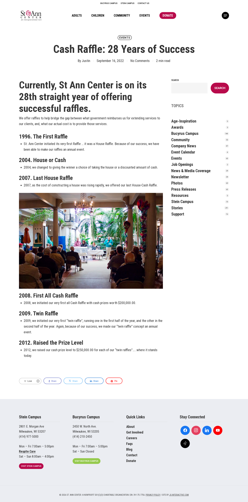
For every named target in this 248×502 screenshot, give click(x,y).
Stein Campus (182, 201)
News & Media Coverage (191, 170)
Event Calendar (183, 152)
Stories (177, 208)
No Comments (140, 61)
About (130, 427)
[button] (225, 15)
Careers (131, 438)
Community (180, 139)
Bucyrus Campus (184, 133)
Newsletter (180, 177)
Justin (86, 61)
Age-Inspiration (183, 121)
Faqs (129, 444)
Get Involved (134, 432)
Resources (180, 195)
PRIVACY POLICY (153, 495)
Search (175, 80)
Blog (129, 449)
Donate (131, 461)
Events (124, 37)
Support (177, 214)
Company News (183, 146)
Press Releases (183, 189)
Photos (177, 183)
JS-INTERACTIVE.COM (179, 495)
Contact (131, 455)
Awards (177, 127)
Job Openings (182, 164)
